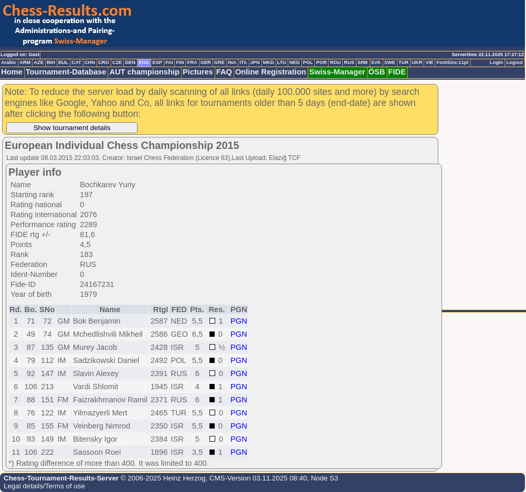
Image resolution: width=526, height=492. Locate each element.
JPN (255, 62)
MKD (268, 62)
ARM (24, 62)
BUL (63, 62)
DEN (130, 62)
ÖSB (377, 72)
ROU (335, 62)
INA (232, 62)
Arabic (8, 62)
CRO (103, 62)
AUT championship (144, 72)
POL (308, 62)
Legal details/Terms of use (44, 486)
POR (321, 62)
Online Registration (270, 72)
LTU (281, 62)
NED (294, 62)
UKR (417, 62)
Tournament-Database (66, 72)
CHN (90, 62)
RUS (349, 62)
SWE (389, 62)
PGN (238, 321)
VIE (429, 62)
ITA (243, 62)
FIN (180, 62)
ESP (157, 62)
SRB (362, 62)
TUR (403, 62)
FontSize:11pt (452, 62)
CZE (117, 62)
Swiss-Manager (337, 72)
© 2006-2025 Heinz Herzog (162, 478)
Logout (514, 62)
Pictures (198, 72)
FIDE (397, 72)
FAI (169, 62)
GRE (219, 62)
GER (206, 62)
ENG (144, 62)
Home (12, 72)
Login (496, 62)
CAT (76, 62)
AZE (39, 62)
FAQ (224, 72)
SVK (376, 62)
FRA (192, 62)
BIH (51, 62)
